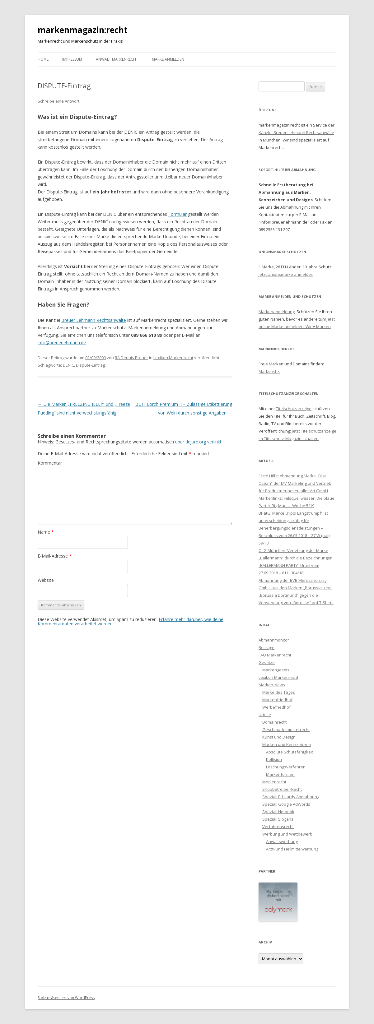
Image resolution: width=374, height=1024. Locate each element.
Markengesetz (276, 670)
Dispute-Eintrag (90, 365)
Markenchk (269, 371)
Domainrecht (274, 722)
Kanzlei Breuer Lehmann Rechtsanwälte (296, 132)
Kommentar (50, 463)
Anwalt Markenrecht (117, 59)
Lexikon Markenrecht (173, 357)
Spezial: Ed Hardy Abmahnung (290, 796)
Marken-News (272, 685)
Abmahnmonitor (274, 640)
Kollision (274, 759)
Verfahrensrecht (278, 826)
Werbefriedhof (276, 707)
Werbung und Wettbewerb (287, 834)
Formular (177, 214)
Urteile (265, 714)
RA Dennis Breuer (131, 357)
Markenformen (280, 774)
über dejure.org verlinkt (198, 442)
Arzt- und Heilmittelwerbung (292, 849)
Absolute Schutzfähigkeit (289, 752)
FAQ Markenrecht (275, 655)
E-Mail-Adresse (55, 556)
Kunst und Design (279, 737)
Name (46, 532)
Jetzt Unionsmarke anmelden (286, 274)
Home (43, 59)
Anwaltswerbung (282, 841)
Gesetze (267, 662)
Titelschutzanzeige (293, 408)
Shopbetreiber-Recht (282, 789)
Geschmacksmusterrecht (286, 729)
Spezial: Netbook (278, 811)
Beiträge (266, 647)
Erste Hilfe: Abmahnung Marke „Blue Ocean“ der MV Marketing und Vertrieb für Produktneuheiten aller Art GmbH (295, 483)
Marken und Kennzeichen (286, 744)
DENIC (68, 365)
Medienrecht (274, 782)
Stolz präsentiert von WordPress (66, 997)
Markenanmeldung (277, 311)
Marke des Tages (278, 692)
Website (46, 580)
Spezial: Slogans (277, 819)
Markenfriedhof (277, 699)
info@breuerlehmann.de (62, 342)
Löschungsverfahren (286, 767)
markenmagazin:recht (83, 29)
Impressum (72, 59)
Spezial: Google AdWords (286, 804)
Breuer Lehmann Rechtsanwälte (93, 320)
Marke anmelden (168, 59)
